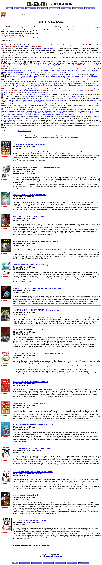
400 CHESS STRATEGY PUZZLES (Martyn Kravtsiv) (29, 195)
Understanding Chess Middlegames (39, 85)
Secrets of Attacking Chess (71, 113)
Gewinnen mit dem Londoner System (60, 76)
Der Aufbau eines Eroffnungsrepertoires (37, 76)
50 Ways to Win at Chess (30, 96)
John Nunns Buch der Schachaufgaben (46, 105)
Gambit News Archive (24, 131)
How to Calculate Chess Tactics (13, 83)
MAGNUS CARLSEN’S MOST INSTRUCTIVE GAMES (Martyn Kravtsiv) (36, 310)
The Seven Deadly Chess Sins (32, 87)
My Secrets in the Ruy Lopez (87, 113)
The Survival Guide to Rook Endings (33, 83)
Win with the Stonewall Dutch (46, 114)
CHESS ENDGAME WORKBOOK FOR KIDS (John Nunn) (31, 448)
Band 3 (3, 102)
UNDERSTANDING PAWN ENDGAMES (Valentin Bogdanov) (33, 265)
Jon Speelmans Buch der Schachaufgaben (59, 107)
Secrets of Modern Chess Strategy (67, 85)
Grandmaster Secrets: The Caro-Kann (70, 81)
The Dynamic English (80, 111)
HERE (49, 545)
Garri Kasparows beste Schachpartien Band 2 (43, 70)
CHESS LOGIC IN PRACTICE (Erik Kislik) (26, 495)
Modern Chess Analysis (26, 59)
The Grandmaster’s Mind (68, 65)
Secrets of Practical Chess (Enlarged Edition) (39, 111)
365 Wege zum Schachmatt (65, 105)
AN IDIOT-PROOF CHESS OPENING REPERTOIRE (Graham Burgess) (35, 425)
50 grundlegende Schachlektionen (56, 72)
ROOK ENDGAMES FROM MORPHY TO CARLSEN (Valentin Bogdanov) (36, 167)
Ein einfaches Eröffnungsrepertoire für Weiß (85, 104)
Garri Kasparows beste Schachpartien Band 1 (17, 70)
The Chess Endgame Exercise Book (16, 111)
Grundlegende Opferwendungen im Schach (30, 72)
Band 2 (99, 100)
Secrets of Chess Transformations (41, 65)
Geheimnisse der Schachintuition (89, 70)
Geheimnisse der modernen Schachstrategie (53, 100)
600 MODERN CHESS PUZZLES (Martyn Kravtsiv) (29, 403)
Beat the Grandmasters (24, 47)
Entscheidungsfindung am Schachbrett (68, 70)
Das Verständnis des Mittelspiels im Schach (27, 100)
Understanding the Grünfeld (65, 114)
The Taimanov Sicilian (93, 65)
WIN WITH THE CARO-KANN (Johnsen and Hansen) (30, 330)
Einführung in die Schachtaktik (44, 125)
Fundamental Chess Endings (13, 87)
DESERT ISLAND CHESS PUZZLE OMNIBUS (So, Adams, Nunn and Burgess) (38, 353)
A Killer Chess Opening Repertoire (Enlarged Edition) (44, 81)
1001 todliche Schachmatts (17, 76)
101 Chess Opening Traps (27, 113)
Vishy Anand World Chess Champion (63, 111)
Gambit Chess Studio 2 (37, 54)
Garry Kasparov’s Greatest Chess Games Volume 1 (58, 83)
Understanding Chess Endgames (44, 49)
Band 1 (94, 100)
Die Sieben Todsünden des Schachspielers (24, 102)
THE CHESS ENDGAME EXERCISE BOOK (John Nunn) (30, 382)
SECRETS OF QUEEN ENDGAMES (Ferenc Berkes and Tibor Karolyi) (35, 241)
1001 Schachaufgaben (62, 125)
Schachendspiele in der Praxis (9, 72)
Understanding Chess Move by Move (17, 85)
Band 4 (10, 102)
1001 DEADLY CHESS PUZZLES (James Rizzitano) (29, 216)
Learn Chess (53, 85)
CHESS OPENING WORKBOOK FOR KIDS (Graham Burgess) (33, 472)
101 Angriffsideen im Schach (36, 107)
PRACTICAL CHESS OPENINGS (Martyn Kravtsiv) (29, 144)
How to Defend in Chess (29, 114)
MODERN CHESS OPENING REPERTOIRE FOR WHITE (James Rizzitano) (37, 288)
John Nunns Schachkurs (68, 102)
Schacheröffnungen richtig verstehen (24, 125)
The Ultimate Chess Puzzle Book (39, 94)
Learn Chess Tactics (83, 85)
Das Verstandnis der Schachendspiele (82, 76)
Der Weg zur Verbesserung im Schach (48, 102)
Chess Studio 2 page (56, 15)
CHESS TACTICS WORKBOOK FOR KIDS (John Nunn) (30, 520)
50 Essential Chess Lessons (20, 81)
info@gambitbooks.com (53, 556)
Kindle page (34, 56)
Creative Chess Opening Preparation (71, 45)
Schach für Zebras (9, 100)
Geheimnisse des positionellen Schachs (16, 78)
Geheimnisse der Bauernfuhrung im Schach (61, 78)
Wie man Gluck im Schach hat (37, 78)
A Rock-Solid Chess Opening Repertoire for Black (49, 113)
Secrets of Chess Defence (12, 113)
